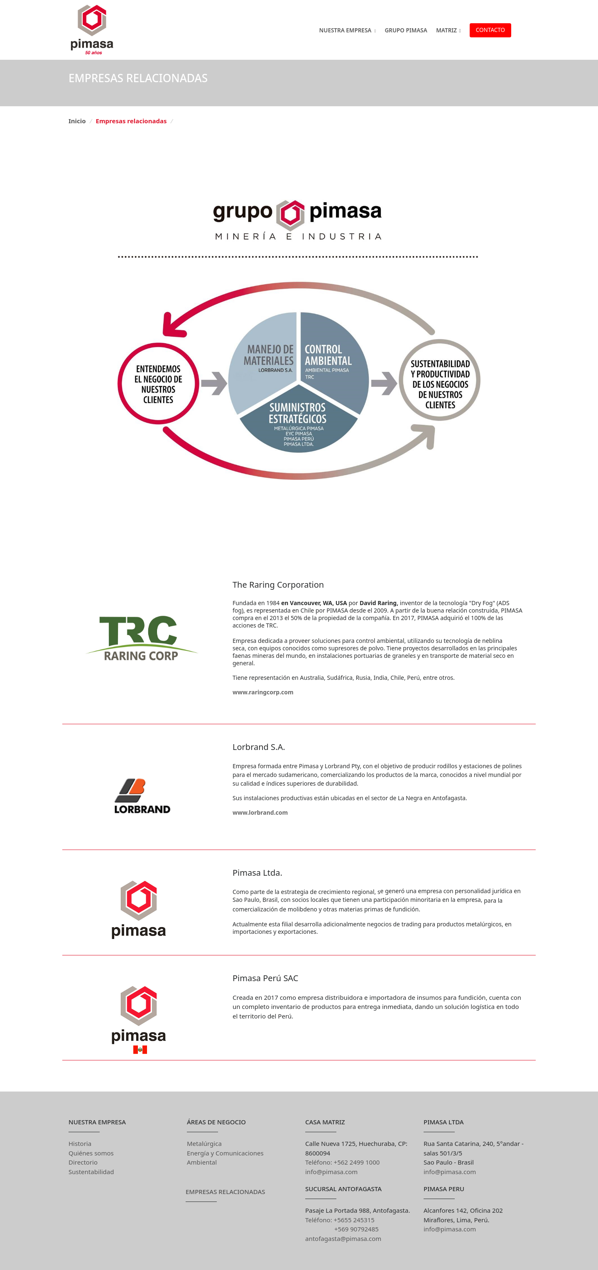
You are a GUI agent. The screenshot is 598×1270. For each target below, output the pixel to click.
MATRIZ (448, 30)
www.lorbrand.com (260, 812)
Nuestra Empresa (345, 30)
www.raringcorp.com (263, 692)
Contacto (490, 30)
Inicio (77, 121)
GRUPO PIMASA (406, 30)
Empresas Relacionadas (225, 1191)
